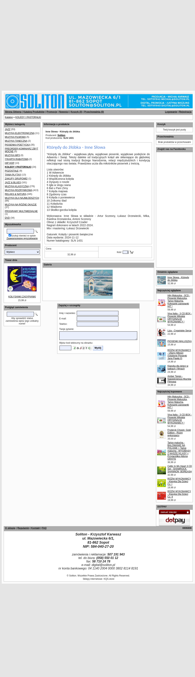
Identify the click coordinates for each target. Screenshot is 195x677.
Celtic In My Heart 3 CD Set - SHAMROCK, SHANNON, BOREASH (179, 469)
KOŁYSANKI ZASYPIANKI (22, 296)
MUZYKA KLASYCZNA (17, 186)
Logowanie (171, 111)
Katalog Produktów (34, 111)
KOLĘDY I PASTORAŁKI (28, 117)
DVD (7, 217)
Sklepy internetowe (92, 579)
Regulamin (23, 528)
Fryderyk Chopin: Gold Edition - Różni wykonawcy (179, 433)
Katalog (9, 117)
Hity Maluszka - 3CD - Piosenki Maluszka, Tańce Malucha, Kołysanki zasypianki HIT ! (178, 301)
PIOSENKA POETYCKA (17, 144)
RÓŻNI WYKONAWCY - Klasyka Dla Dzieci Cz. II (179, 494)
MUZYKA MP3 (12, 155)
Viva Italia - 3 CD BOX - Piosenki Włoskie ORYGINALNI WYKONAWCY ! (179, 317)
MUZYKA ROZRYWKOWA (18, 190)
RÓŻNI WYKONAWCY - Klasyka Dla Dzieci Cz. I (179, 481)
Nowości (64, 111)
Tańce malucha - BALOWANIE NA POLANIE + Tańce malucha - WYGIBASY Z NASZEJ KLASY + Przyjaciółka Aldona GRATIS (179, 450)
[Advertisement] (44, 44)
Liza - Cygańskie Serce (179, 330)
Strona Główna (13, 111)
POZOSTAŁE (12, 170)
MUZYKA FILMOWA (15, 137)
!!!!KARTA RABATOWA (16, 159)
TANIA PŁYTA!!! (13, 174)
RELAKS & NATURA (15, 194)
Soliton (61, 135)
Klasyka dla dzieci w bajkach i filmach (177, 367)
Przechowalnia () (94, 111)
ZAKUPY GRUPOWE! (16, 178)
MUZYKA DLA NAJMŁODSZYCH (22, 198)
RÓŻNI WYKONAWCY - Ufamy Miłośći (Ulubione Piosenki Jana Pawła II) (179, 354)
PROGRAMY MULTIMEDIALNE (21, 211)
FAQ (44, 528)
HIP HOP (9, 163)
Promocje (52, 111)
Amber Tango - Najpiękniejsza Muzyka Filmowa (179, 379)
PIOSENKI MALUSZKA (179, 341)
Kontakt (35, 528)
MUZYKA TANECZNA (16, 141)
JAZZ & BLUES (13, 182)
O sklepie (10, 528)
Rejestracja (185, 111)
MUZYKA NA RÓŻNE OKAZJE (21, 204)
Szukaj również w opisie (23, 235)
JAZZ (7, 129)
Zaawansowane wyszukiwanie (22, 238)
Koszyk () (76, 111)
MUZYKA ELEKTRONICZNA (20, 133)
